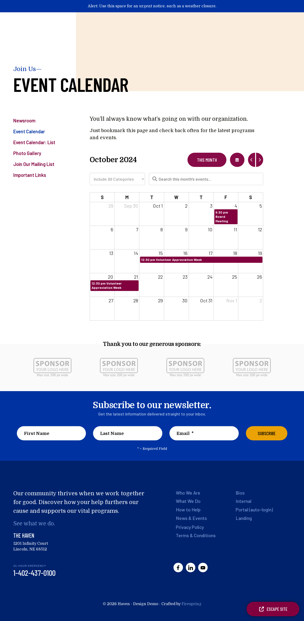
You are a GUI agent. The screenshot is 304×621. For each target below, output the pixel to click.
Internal (243, 501)
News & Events (191, 517)
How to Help (188, 509)
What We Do (188, 501)
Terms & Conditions (196, 534)
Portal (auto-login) (254, 509)
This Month (207, 160)
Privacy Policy (190, 526)
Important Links (29, 175)
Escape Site (272, 609)
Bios (240, 493)
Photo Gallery (27, 153)
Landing (244, 517)
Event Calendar (29, 131)
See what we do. (34, 523)
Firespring (191, 604)
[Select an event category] (117, 179)
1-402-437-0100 (34, 572)
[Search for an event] (206, 179)
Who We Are (188, 493)
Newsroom (24, 120)
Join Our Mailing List (33, 164)
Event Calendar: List (34, 142)
